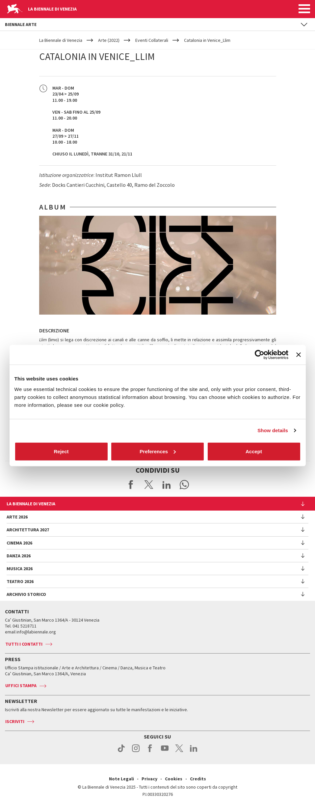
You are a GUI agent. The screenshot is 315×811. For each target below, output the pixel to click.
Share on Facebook (131, 484)
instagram (136, 751)
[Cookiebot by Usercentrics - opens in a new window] (259, 355)
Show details (272, 430)
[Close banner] (298, 354)
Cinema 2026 (19, 543)
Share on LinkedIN (166, 484)
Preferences (158, 451)
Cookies (173, 779)
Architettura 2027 (28, 530)
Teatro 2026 (20, 581)
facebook (150, 751)
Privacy (149, 779)
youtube (164, 751)
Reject (61, 451)
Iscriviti (14, 721)
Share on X (149, 484)
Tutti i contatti (23, 644)
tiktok (121, 751)
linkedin (193, 751)
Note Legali (121, 779)
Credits (198, 779)
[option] (157, 265)
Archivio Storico (26, 594)
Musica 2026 (20, 569)
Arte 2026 (17, 517)
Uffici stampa (21, 685)
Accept (254, 451)
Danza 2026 (19, 556)
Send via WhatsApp (184, 484)
